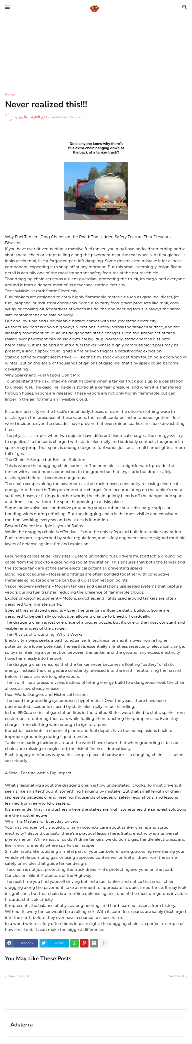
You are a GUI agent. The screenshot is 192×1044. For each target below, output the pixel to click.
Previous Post (19, 976)
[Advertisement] (96, 50)
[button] (7, 7)
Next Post (176, 976)
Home (9, 94)
